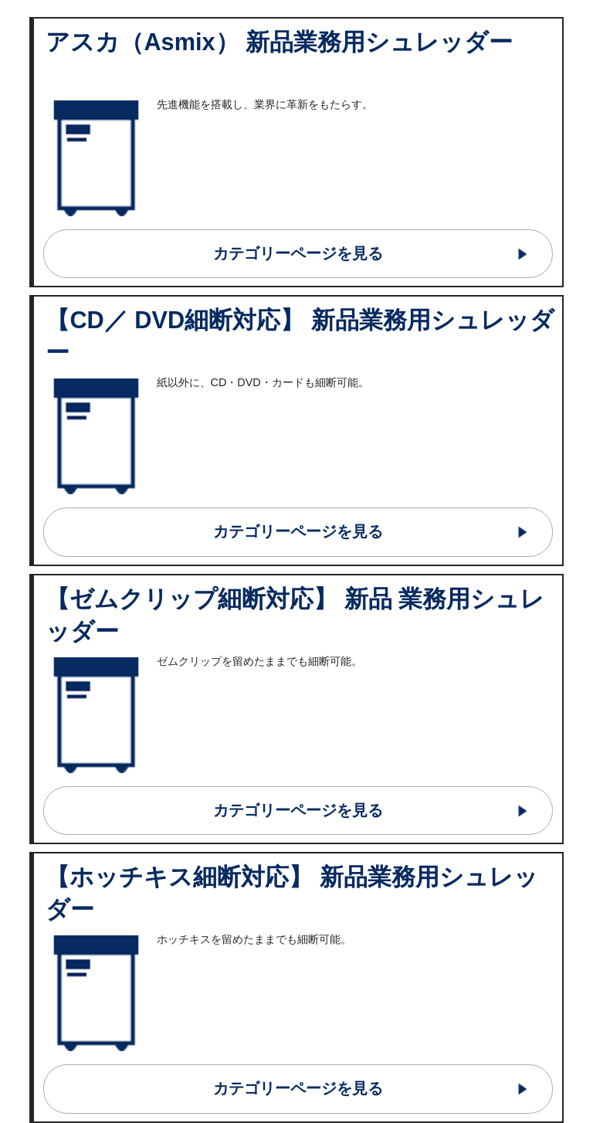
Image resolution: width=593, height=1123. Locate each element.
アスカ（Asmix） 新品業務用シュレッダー (279, 42)
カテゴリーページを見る (298, 253)
